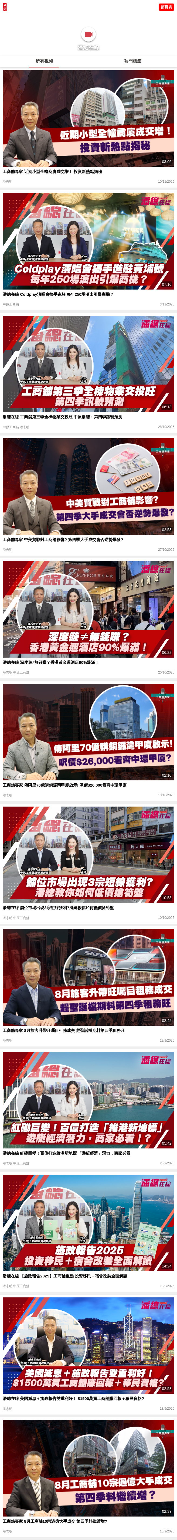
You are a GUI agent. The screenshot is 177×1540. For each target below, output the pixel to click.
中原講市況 (58, 17)
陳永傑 (27, 17)
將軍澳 (40, 17)
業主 (73, 17)
